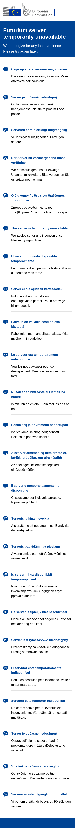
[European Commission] (37, 10)
